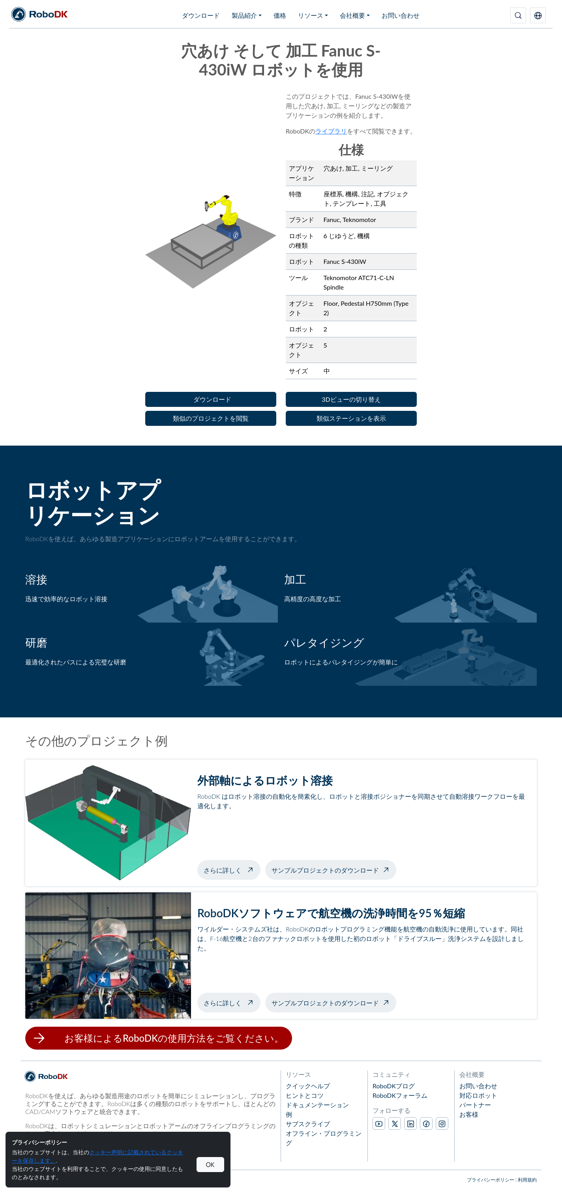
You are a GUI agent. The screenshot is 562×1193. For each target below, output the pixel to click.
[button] (538, 15)
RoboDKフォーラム (400, 1095)
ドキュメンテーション (317, 1104)
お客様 (468, 1114)
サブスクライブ (308, 1123)
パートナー (475, 1104)
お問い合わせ (401, 15)
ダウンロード (201, 15)
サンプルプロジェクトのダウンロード (325, 870)
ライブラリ (331, 131)
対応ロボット (478, 1095)
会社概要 (352, 15)
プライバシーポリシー (490, 1180)
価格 (280, 15)
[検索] (518, 15)
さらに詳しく (232, 869)
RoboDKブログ (394, 1086)
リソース (310, 15)
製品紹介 (244, 15)
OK (210, 1164)
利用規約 (527, 1180)
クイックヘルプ (308, 1086)
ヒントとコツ (305, 1095)
